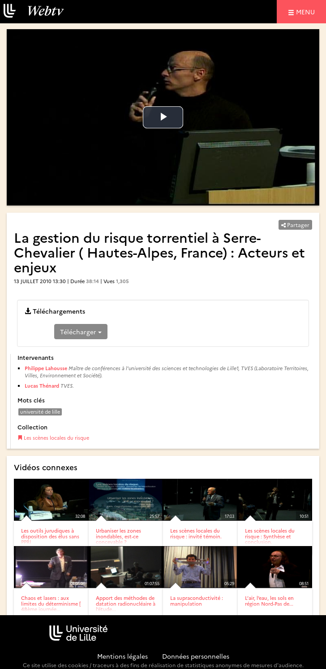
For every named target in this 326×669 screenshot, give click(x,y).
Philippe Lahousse (46, 368)
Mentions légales (122, 656)
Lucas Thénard (42, 385)
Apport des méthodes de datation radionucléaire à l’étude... (125, 603)
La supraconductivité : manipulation (196, 601)
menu (306, 11)
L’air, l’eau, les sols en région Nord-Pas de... (269, 601)
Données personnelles (195, 656)
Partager (295, 224)
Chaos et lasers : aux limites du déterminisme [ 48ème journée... (51, 603)
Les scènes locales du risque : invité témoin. (196, 533)
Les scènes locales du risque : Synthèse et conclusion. (270, 536)
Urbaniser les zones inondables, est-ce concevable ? (118, 536)
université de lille (40, 411)
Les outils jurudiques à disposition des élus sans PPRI (50, 536)
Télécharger (81, 331)
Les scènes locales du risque (53, 437)
